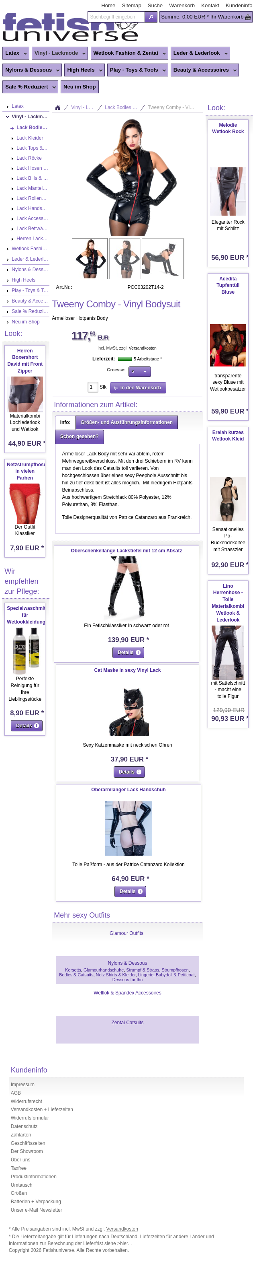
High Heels (83, 70)
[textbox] (116, 17)
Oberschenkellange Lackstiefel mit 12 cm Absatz (126, 551)
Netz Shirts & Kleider (116, 974)
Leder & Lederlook (199, 53)
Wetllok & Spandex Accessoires (127, 993)
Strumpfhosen (174, 969)
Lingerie (145, 974)
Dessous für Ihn (127, 979)
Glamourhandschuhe (104, 969)
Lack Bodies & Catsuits (125, 107)
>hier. (124, 1243)
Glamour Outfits (126, 933)
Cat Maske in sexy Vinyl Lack (127, 670)
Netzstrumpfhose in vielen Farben (26, 471)
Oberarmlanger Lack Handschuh (128, 789)
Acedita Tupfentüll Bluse (227, 285)
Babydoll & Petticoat (175, 974)
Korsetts (73, 969)
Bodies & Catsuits (76, 974)
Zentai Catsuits (127, 1022)
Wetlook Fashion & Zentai (128, 53)
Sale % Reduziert (29, 87)
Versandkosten (143, 348)
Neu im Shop (79, 87)
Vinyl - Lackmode (59, 53)
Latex (14, 53)
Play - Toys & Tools (136, 70)
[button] (151, 17)
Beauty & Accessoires (204, 70)
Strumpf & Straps (142, 969)
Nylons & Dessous (31, 70)
